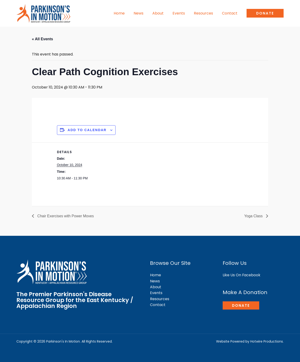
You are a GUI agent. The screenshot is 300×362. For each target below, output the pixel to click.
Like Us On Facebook (242, 275)
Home (126, 13)
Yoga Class (254, 216)
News (145, 13)
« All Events (42, 39)
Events (182, 13)
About (163, 13)
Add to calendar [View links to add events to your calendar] (87, 130)
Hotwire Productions (266, 341)
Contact (230, 13)
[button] (265, 13)
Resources (205, 13)
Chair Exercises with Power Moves (65, 216)
